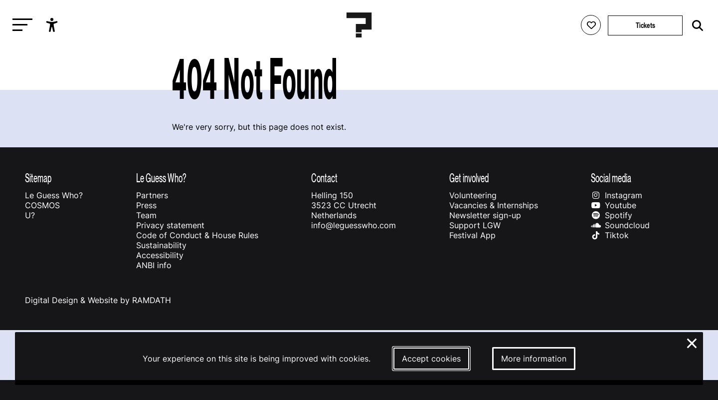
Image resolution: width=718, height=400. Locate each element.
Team (146, 215)
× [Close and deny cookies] (692, 342)
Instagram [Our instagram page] (616, 195)
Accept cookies (431, 359)
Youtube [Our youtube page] (613, 205)
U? (30, 215)
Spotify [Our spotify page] (611, 215)
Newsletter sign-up (485, 215)
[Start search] (695, 25)
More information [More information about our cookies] (533, 359)
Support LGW (475, 225)
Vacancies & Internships (493, 205)
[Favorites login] (591, 25)
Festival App (472, 235)
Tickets (645, 25)
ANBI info (154, 265)
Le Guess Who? (54, 195)
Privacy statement (170, 225)
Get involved (469, 178)
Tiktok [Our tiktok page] (610, 235)
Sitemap (38, 178)
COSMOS (42, 205)
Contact (324, 178)
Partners (152, 195)
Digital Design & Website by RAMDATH (98, 300)
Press (146, 205)
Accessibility (159, 255)
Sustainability (161, 245)
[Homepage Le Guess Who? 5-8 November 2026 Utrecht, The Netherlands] (359, 24)
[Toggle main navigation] (20, 25)
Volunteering (473, 195)
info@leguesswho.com (353, 225)
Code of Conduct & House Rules (197, 235)
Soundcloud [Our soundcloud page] (620, 225)
